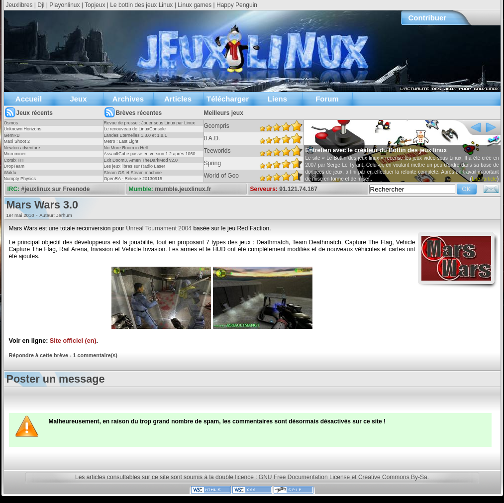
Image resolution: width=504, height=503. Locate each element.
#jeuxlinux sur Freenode (55, 189)
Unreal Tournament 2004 (159, 228)
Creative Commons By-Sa (392, 477)
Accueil (28, 99)
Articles (178, 99)
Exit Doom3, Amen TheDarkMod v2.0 (141, 160)
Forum (327, 99)
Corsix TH (14, 160)
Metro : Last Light (121, 141)
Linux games (194, 4)
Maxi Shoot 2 (17, 141)
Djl (40, 4)
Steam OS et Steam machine (133, 172)
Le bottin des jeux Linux (141, 4)
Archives (128, 99)
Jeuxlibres (19, 4)
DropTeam (14, 166)
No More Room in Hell (126, 147)
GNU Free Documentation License (304, 477)
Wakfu (10, 172)
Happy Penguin (236, 4)
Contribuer (427, 17)
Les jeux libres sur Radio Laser (135, 166)
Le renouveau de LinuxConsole (135, 128)
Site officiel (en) (73, 340)
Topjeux (95, 4)
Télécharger (227, 99)
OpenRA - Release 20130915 (133, 178)
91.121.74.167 (298, 189)
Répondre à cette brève (38, 355)
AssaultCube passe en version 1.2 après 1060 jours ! (150, 156)
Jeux (78, 99)
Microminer (15, 153)
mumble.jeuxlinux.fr (183, 189)
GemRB (12, 135)
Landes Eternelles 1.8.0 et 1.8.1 (135, 135)
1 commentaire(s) (95, 355)
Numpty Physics (20, 178)
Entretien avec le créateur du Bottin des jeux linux (376, 150)
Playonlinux (64, 4)
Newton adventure (22, 147)
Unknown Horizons (23, 128)
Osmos (11, 122)
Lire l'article (484, 179)
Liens (277, 99)
